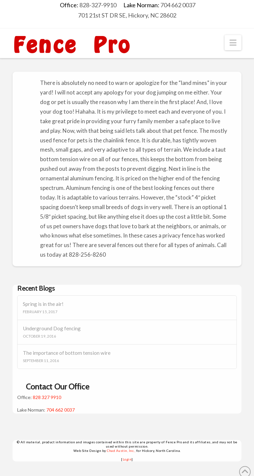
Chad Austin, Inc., (121, 451)
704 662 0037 (60, 410)
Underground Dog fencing (52, 328)
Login (127, 459)
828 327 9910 (47, 397)
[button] (233, 42)
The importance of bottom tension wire (66, 353)
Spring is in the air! (43, 304)
